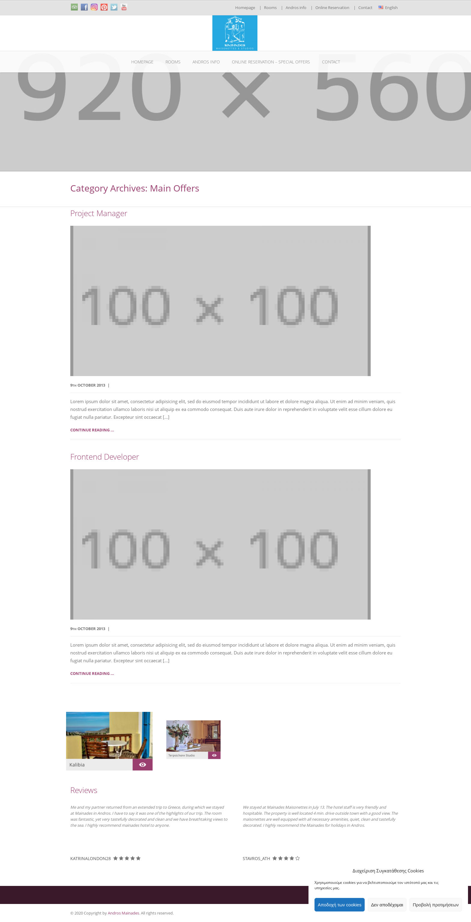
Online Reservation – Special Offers (271, 62)
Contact (365, 7)
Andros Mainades (123, 913)
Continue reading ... (92, 430)
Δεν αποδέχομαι (387, 904)
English (388, 7)
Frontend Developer (104, 457)
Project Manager (98, 213)
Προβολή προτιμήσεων (436, 904)
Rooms (270, 7)
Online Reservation (332, 7)
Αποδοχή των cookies (339, 904)
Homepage (245, 7)
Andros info (296, 7)
